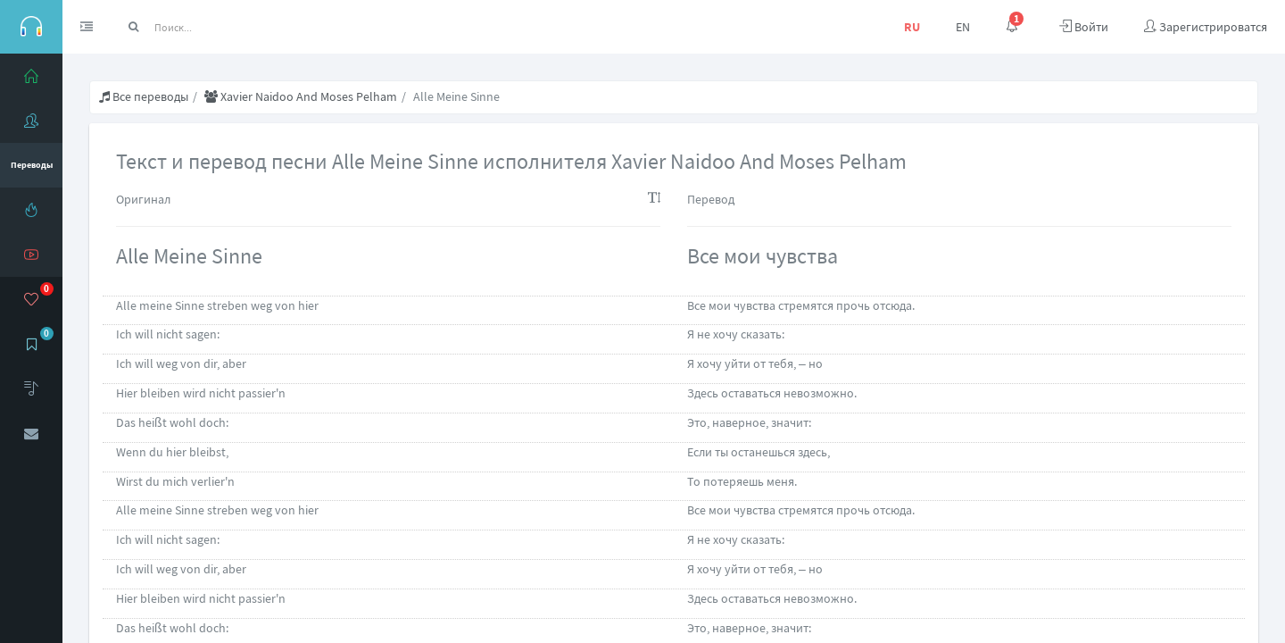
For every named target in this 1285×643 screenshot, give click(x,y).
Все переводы (143, 96)
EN (963, 27)
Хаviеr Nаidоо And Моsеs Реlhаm (300, 96)
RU (912, 27)
